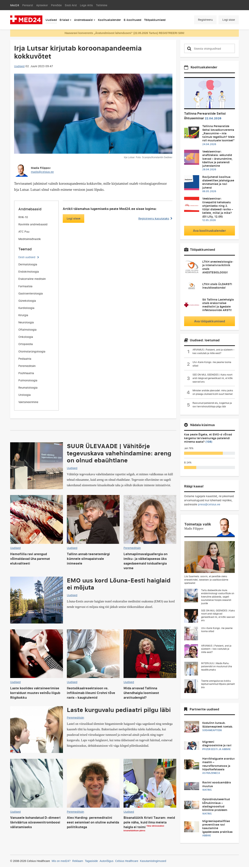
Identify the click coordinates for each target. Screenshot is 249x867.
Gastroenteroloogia (30, 293)
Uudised (51, 20)
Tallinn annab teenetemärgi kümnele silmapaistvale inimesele (88, 559)
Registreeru (205, 19)
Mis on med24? (61, 861)
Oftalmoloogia (27, 329)
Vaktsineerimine (28, 402)
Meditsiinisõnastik (29, 239)
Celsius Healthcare (126, 861)
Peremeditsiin (27, 366)
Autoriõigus (106, 861)
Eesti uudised (26, 257)
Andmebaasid (83, 20)
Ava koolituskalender (209, 230)
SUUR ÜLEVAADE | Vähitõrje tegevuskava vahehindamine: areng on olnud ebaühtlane (119, 453)
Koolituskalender (109, 20)
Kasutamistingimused (153, 861)
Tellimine (101, 5)
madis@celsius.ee (42, 172)
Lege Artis (86, 5)
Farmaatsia (25, 286)
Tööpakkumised (155, 20)
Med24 (14, 5)
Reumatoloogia (28, 387)
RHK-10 (23, 217)
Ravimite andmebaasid (32, 224)
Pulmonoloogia (27, 380)
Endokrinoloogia (28, 271)
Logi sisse (228, 19)
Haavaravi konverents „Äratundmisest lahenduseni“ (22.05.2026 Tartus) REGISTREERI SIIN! (124, 33)
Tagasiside (91, 861)
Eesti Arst (71, 5)
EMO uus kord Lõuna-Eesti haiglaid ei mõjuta (119, 583)
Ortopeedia (25, 344)
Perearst (27, 5)
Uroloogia (24, 395)
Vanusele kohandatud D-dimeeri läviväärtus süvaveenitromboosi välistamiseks (35, 822)
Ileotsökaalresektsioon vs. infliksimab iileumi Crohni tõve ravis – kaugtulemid (91, 693)
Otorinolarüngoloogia (31, 351)
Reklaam (77, 861)
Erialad (64, 20)
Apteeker (42, 5)
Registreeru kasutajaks (155, 218)
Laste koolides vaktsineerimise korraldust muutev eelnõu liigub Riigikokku (35, 693)
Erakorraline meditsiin (32, 279)
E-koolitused (132, 20)
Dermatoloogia (27, 264)
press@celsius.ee (209, 504)
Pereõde (56, 5)
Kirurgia (23, 315)
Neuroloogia (26, 322)
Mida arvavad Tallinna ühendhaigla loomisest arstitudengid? (141, 693)
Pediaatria (24, 358)
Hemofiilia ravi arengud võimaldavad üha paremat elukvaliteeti (30, 559)
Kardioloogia (26, 308)
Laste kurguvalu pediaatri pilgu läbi (119, 710)
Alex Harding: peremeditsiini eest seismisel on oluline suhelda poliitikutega (93, 822)
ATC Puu (23, 231)
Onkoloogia (25, 337)
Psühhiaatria (26, 373)
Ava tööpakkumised (209, 321)
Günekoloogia (27, 300)
